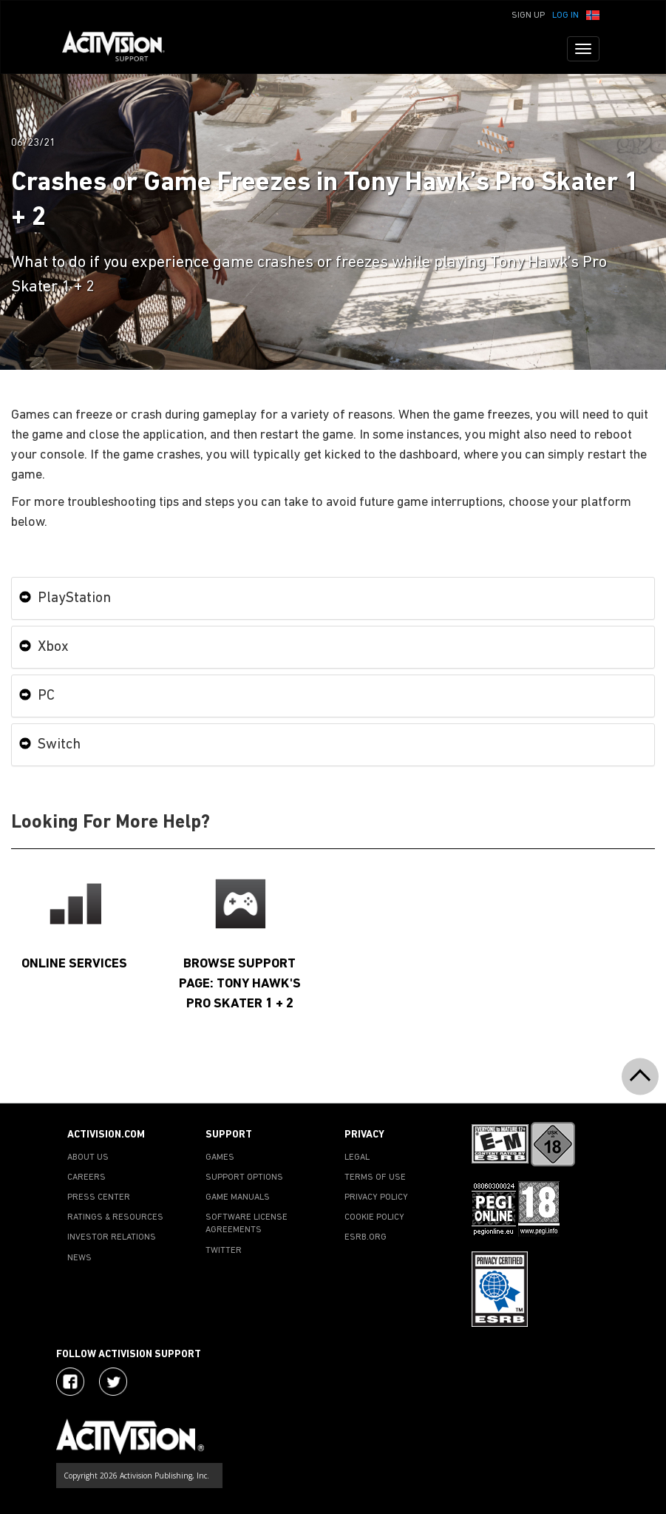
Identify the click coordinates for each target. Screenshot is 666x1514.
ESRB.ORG (365, 1237)
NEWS (79, 1258)
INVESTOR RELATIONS (111, 1237)
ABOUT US (88, 1157)
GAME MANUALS (237, 1197)
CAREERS (86, 1177)
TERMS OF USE (375, 1177)
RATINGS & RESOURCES (115, 1217)
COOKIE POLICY (374, 1217)
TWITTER (223, 1250)
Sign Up (528, 15)
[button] (592, 14)
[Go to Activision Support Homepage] (121, 48)
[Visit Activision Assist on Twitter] (113, 1382)
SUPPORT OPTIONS (244, 1177)
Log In (565, 15)
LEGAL (357, 1157)
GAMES (219, 1157)
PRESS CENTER (98, 1197)
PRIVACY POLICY (376, 1197)
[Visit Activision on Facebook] (70, 1382)
